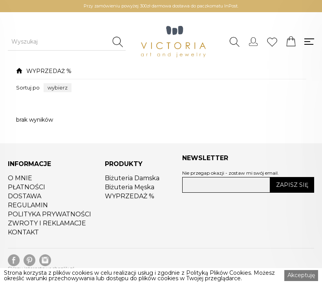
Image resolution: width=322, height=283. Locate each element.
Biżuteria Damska (132, 180)
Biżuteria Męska (129, 189)
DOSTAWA (24, 198)
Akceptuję (301, 275)
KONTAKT (23, 234)
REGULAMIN (28, 207)
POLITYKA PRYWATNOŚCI (49, 216)
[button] (57, 87)
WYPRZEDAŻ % (48, 71)
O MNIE (20, 180)
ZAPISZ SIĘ (292, 184)
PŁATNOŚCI (26, 189)
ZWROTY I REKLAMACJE (47, 225)
